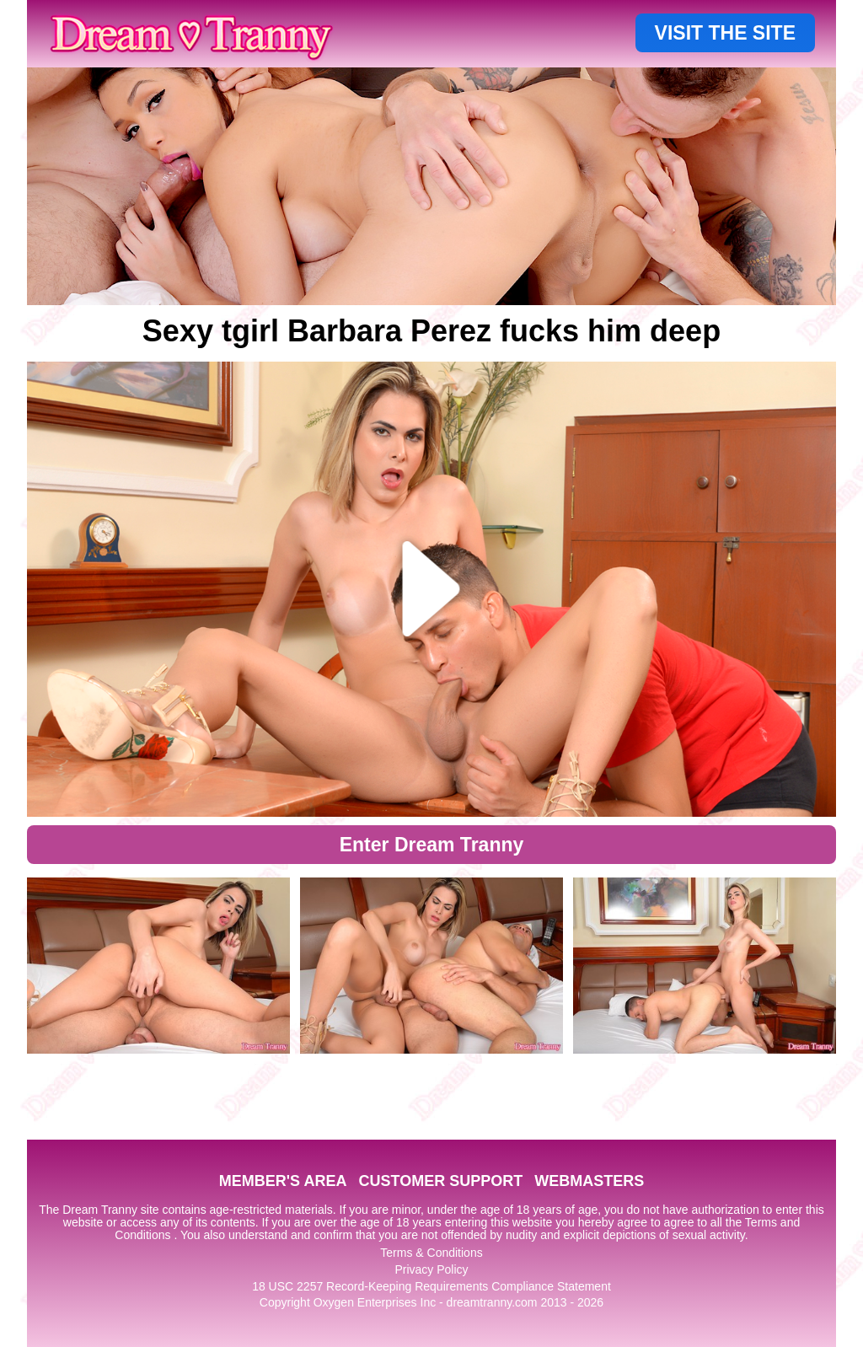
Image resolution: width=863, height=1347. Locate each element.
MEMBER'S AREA (283, 1181)
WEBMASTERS (589, 1181)
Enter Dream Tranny (432, 845)
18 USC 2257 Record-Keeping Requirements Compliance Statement (431, 1286)
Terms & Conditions (431, 1252)
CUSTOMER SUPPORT (440, 1181)
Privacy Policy (431, 1269)
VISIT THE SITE (725, 33)
